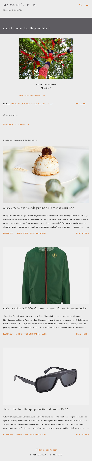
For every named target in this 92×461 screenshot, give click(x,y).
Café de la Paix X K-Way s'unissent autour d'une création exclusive (44, 308)
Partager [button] (81, 104)
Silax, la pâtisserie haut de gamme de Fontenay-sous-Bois (38, 208)
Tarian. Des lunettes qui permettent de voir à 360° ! (35, 409)
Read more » (82, 233)
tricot (50, 104)
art (19, 104)
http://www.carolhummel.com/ (32, 95)
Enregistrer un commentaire (16, 124)
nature (42, 104)
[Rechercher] (80, 4)
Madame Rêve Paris (19, 5)
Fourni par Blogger (46, 450)
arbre (14, 104)
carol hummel (29, 104)
